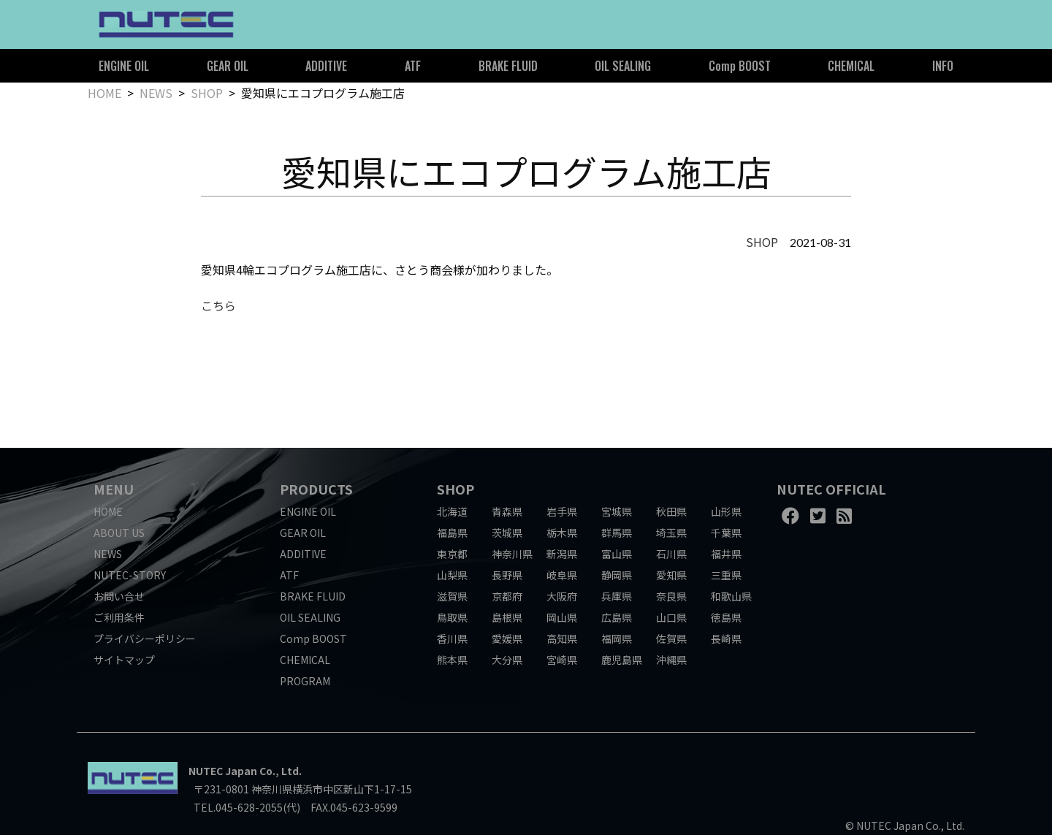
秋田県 (671, 511)
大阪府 (561, 596)
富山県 (616, 553)
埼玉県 (671, 532)
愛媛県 (507, 638)
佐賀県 (671, 638)
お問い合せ (119, 596)
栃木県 (561, 532)
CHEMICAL (851, 66)
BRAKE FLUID (508, 66)
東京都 (452, 553)
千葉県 (726, 532)
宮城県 (616, 511)
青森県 (507, 511)
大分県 (507, 659)
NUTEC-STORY (130, 575)
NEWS (156, 93)
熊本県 (452, 659)
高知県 (561, 638)
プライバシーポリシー (145, 638)
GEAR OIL (227, 66)
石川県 (671, 553)
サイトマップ (124, 659)
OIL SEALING (623, 66)
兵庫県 (616, 596)
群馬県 (616, 532)
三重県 (726, 575)
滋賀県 (452, 596)
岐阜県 (561, 575)
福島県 (452, 532)
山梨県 (452, 575)
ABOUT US (119, 532)
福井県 (726, 553)
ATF (413, 66)
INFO (942, 66)
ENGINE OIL (124, 66)
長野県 (507, 575)
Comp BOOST (740, 66)
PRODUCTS (316, 488)
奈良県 (671, 596)
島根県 (507, 617)
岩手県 (561, 511)
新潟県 (561, 553)
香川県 (452, 638)
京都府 (507, 596)
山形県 (726, 511)
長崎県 (726, 638)
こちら (218, 305)
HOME (104, 93)
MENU (114, 488)
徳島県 (726, 617)
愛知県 (671, 575)
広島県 (616, 617)
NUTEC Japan (222, 770)
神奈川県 (512, 553)
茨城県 (507, 532)
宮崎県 (561, 659)
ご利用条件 (119, 617)
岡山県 (561, 617)
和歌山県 (731, 596)
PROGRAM (305, 681)
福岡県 (616, 638)
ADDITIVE (326, 66)
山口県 (671, 617)
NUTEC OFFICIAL (831, 488)
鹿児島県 (621, 659)
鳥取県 (452, 617)
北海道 (452, 511)
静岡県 (616, 575)
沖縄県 (671, 659)
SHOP (207, 93)
